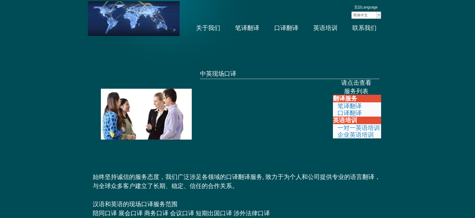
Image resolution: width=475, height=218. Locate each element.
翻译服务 (345, 98)
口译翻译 (286, 28)
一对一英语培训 (358, 127)
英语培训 (325, 28)
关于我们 (208, 28)
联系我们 (364, 28)
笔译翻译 (247, 28)
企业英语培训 (355, 134)
